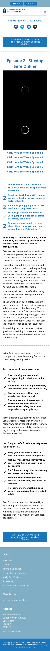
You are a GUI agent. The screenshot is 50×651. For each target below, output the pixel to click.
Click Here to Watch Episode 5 (25, 166)
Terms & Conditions (13, 568)
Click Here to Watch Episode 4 (25, 162)
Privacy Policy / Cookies (14, 573)
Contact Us (8, 564)
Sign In (30, 4)
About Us (7, 560)
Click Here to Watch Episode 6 (25, 171)
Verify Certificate (11, 577)
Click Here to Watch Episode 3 (25, 157)
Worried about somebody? (16, 585)
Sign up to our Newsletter (16, 600)
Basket (16, 4)
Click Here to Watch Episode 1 (25, 152)
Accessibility (9, 581)
